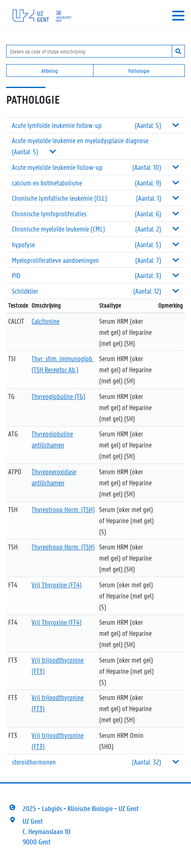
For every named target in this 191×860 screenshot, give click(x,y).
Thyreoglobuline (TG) (58, 396)
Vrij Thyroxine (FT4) (57, 584)
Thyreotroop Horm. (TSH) (63, 509)
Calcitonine (45, 320)
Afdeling (49, 70)
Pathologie (139, 70)
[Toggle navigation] (178, 16)
